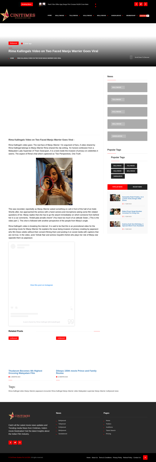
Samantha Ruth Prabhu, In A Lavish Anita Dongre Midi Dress (133, 198)
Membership (131, 15)
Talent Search (111, 430)
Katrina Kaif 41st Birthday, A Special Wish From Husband (133, 225)
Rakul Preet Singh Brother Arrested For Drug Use (132, 212)
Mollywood (102, 15)
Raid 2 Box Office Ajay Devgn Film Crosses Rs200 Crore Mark (63, 4)
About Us (95, 457)
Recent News (137, 187)
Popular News (117, 187)
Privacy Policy (117, 457)
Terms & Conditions (105, 457)
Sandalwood (117, 15)
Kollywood (88, 15)
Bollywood (60, 15)
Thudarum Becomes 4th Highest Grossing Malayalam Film (25, 372)
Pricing (108, 434)
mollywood (13, 338)
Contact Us (137, 457)
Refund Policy (127, 457)
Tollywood (74, 15)
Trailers (108, 424)
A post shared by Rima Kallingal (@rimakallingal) (41, 322)
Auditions (109, 427)
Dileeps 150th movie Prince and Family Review (76, 372)
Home (50, 15)
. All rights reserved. (26, 457)
